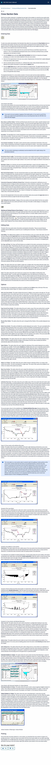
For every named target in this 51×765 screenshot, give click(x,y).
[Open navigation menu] (48, 2)
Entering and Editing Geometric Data (19, 8)
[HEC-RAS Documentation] (1, 2)
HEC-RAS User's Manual (10, 2)
